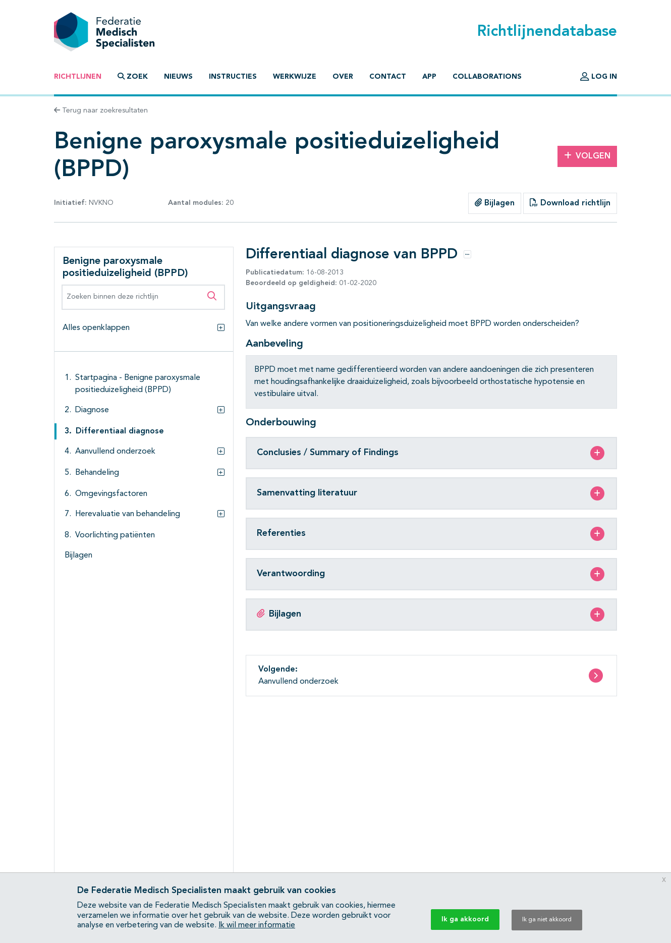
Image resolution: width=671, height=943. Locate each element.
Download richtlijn (570, 202)
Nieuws (178, 76)
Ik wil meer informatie (256, 925)
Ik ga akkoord (465, 919)
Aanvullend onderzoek (115, 452)
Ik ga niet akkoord (547, 920)
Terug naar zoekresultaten (101, 110)
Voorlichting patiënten (115, 535)
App (429, 76)
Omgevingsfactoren (111, 494)
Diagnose (92, 410)
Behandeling (97, 473)
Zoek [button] (133, 76)
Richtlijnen (77, 76)
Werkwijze (294, 76)
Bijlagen (495, 202)
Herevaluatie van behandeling (127, 514)
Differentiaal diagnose (120, 431)
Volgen (587, 155)
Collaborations (487, 76)
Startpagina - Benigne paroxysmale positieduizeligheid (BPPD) (137, 384)
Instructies (233, 76)
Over (342, 76)
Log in (598, 76)
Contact (387, 76)
